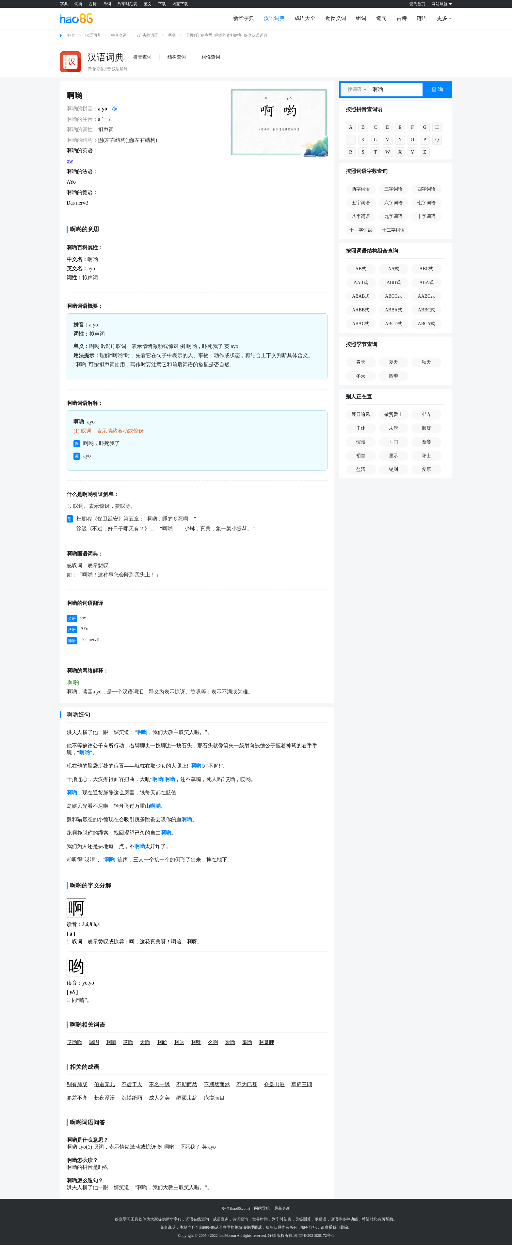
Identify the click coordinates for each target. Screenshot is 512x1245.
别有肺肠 (77, 1084)
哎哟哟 (74, 1042)
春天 (360, 362)
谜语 (422, 18)
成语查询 (221, 1219)
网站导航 (262, 1208)
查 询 (437, 89)
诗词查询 (240, 1219)
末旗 (393, 428)
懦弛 (360, 442)
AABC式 (426, 296)
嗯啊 (94, 1042)
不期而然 (186, 1084)
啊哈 (162, 1042)
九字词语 (393, 216)
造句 (381, 18)
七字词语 (426, 202)
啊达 (179, 1042)
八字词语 (361, 216)
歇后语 (321, 1219)
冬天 (360, 375)
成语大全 (305, 18)
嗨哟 (247, 1042)
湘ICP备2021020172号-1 (313, 1235)
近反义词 (335, 18)
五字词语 (361, 202)
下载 (162, 4)
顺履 (426, 428)
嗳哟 (230, 1042)
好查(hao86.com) (236, 1208)
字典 (64, 4)
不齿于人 (131, 1084)
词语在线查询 (197, 1219)
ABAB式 (360, 296)
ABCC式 (393, 296)
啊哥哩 (266, 1042)
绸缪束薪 (186, 1098)
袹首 (360, 455)
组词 (361, 18)
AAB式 (361, 282)
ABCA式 (426, 323)
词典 (78, 4)
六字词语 (393, 202)
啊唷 (111, 1042)
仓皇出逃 (274, 1084)
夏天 (393, 362)
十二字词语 (393, 230)
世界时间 (260, 1219)
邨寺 (426, 414)
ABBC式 (426, 309)
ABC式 (427, 268)
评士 (426, 455)
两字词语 (361, 189)
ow (70, 161)
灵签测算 (303, 1219)
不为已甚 (246, 1084)
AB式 (360, 268)
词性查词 (211, 57)
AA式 (393, 268)
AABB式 (360, 309)
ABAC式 (360, 323)
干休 (360, 428)
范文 (148, 4)
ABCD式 (393, 323)
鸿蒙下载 (180, 4)
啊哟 (172, 35)
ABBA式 (393, 309)
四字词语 (426, 189)
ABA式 (426, 282)
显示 (393, 455)
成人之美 (159, 1098)
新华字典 (243, 18)
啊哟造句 (78, 714)
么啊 (213, 1042)
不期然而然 (217, 1084)
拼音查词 (119, 35)
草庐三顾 (301, 1084)
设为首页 (417, 4)
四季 (393, 375)
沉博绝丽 (131, 1098)
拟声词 (106, 129)
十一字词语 (360, 230)
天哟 (145, 1042)
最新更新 (282, 1208)
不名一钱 (159, 1084)
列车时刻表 (127, 4)
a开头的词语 (147, 35)
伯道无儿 (104, 1084)
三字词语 (393, 189)
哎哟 (128, 1042)
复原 (426, 469)
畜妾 (426, 442)
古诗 (93, 4)
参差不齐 (77, 1098)
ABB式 (394, 282)
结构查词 (177, 57)
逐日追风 (361, 414)
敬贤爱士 (393, 414)
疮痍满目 (214, 1098)
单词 (107, 4)
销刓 (393, 469)
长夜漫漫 (104, 1098)
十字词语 (426, 216)
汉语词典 (274, 18)
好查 (71, 35)
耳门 (393, 442)
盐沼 (360, 469)
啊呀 (196, 1042)
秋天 (426, 362)
